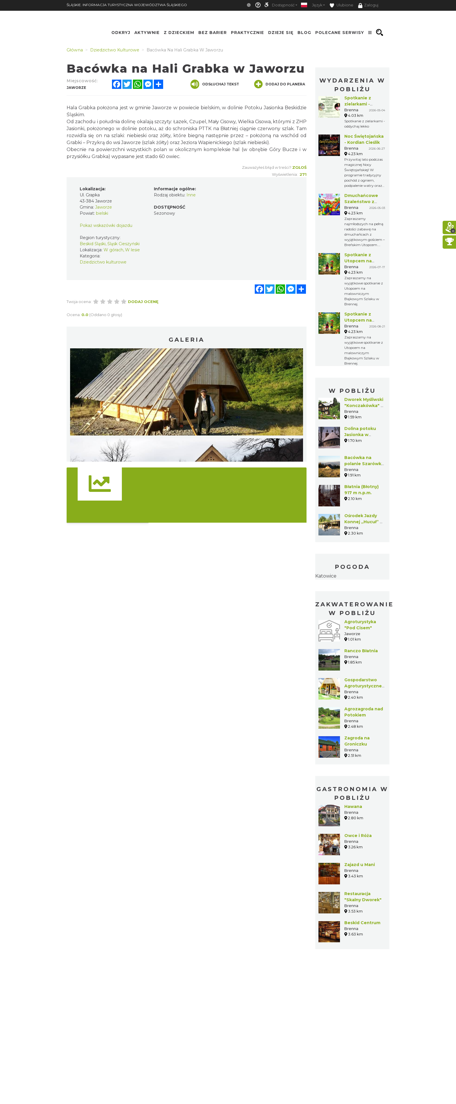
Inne (191, 195)
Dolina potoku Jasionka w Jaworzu (360, 434)
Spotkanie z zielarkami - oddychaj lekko (361, 104)
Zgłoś (299, 167)
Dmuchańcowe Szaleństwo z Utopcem (361, 201)
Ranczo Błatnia (361, 650)
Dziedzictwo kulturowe (103, 262)
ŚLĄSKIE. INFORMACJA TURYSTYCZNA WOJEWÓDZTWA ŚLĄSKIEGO (127, 5)
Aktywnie (147, 32)
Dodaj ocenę (143, 301)
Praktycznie (247, 32)
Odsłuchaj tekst (214, 84)
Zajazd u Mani (359, 864)
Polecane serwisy (339, 32)
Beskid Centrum (362, 922)
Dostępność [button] (283, 5)
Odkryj (120, 32)
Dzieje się (280, 32)
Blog (304, 32)
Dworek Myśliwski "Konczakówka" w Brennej (364, 405)
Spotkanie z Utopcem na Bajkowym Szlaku (363, 261)
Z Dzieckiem (179, 32)
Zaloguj (368, 5)
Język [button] (317, 5)
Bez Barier (212, 32)
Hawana (353, 806)
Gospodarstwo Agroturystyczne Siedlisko (363, 686)
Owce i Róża (358, 835)
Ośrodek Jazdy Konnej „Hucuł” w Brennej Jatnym (364, 522)
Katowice (325, 576)
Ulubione (341, 5)
